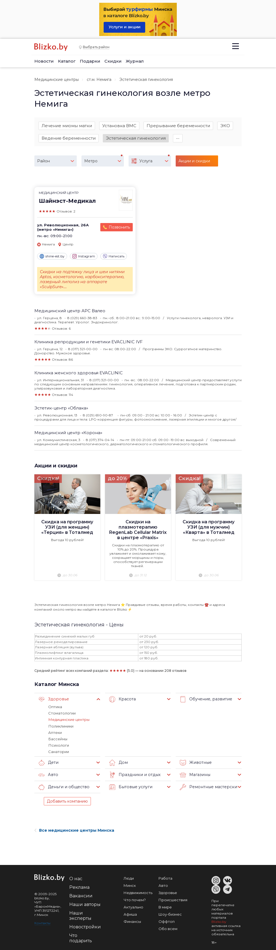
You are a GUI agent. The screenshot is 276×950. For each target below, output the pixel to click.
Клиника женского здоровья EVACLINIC (78, 372)
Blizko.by (218, 922)
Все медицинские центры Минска (74, 830)
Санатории (58, 751)
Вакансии (81, 895)
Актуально (133, 907)
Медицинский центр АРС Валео (69, 310)
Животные (195, 763)
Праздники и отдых (133, 775)
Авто (48, 775)
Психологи (58, 745)
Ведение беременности (69, 138)
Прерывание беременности (178, 125)
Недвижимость (138, 892)
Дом (118, 763)
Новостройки (85, 926)
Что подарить (80, 938)
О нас (75, 878)
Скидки (113, 61)
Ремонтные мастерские (208, 787)
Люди (129, 878)
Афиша (130, 914)
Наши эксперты (80, 915)
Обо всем (168, 928)
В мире (165, 907)
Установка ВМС (119, 125)
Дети (48, 763)
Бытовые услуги (129, 787)
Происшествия (173, 900)
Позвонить (119, 227)
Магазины (194, 775)
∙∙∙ (178, 138)
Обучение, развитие (205, 700)
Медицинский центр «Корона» (68, 432)
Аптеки (55, 732)
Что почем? (135, 900)
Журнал (135, 61)
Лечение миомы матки (67, 125)
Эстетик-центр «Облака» (61, 408)
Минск (130, 885)
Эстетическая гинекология (136, 138)
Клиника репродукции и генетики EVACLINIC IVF (88, 341)
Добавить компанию (67, 801)
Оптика (55, 707)
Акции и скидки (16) (194, 163)
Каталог (67, 61)
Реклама (79, 887)
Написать (113, 256)
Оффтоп (167, 921)
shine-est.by (52, 256)
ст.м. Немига (99, 79)
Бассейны (57, 739)
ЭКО (225, 125)
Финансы (132, 921)
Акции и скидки (55, 466)
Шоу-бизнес (170, 914)
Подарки (90, 61)
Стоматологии (62, 713)
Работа (165, 878)
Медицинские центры (56, 79)
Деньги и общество (63, 787)
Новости (44, 61)
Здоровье (53, 700)
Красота (122, 700)
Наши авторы (85, 904)
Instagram (83, 256)
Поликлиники (60, 726)
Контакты (42, 923)
